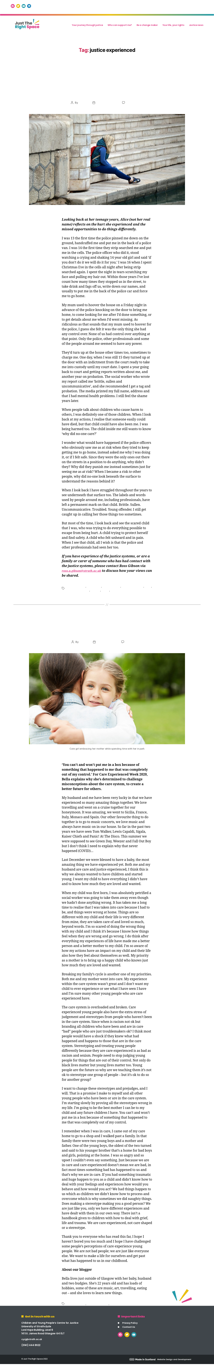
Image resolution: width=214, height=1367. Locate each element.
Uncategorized (107, 80)
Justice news (196, 26)
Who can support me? (120, 26)
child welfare (95, 588)
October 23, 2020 (106, 645)
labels (69, 592)
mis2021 (82, 105)
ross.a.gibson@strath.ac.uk (85, 573)
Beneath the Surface (107, 93)
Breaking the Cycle (107, 633)
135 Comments (135, 645)
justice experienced (134, 588)
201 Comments (136, 105)
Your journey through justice (87, 26)
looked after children (86, 592)
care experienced (76, 588)
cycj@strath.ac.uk (32, 1342)
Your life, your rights (173, 26)
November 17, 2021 (107, 105)
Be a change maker (147, 26)
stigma (114, 592)
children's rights (113, 588)
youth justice (127, 592)
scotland (104, 592)
